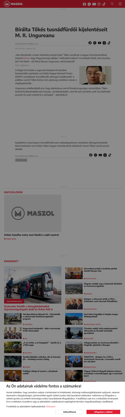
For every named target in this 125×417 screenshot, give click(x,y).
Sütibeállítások (69, 412)
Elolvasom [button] (50, 406)
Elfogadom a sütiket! (103, 412)
